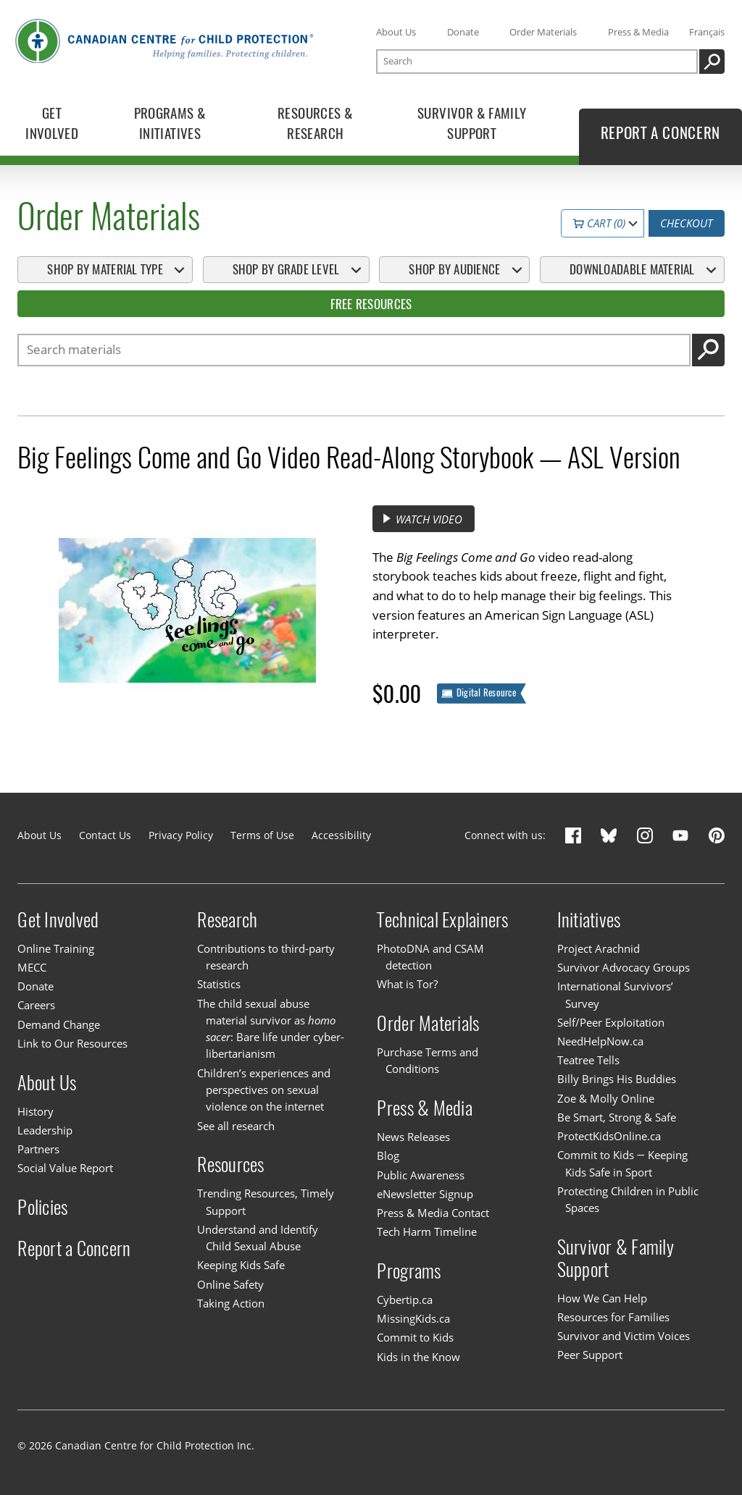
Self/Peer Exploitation (610, 1022)
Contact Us (105, 835)
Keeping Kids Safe (241, 1265)
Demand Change (58, 1024)
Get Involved (58, 919)
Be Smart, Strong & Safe (616, 1117)
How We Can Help (602, 1298)
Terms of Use (262, 835)
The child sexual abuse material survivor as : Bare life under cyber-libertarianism (270, 1028)
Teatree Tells (588, 1060)
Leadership (44, 1130)
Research (227, 919)
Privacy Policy (181, 835)
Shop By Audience (454, 269)
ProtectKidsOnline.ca (609, 1136)
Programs (409, 1271)
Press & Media (638, 31)
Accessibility (341, 835)
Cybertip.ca (405, 1299)
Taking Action (230, 1303)
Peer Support (589, 1354)
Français (707, 31)
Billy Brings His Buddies (616, 1078)
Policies (42, 1207)
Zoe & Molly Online (605, 1098)
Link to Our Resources (72, 1043)
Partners (38, 1149)
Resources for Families (613, 1317)
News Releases (413, 1136)
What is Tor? (407, 984)
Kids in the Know (418, 1356)
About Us (396, 31)
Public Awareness (420, 1175)
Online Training (55, 948)
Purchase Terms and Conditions (427, 1060)
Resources (230, 1164)
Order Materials (543, 31)
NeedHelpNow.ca (600, 1041)
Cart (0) (599, 223)
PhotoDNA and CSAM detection (430, 956)
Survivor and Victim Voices (623, 1335)
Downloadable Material (632, 269)
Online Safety (230, 1284)
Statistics (219, 984)
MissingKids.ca (413, 1318)
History (35, 1111)
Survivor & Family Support (615, 1258)
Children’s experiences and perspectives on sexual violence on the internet (263, 1090)
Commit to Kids (415, 1337)
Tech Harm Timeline (427, 1231)
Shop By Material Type (104, 269)
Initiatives (589, 919)
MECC (31, 967)
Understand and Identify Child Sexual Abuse (257, 1237)
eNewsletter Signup (425, 1194)
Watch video (421, 519)
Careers (36, 1005)
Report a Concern (73, 1247)
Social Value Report (65, 1168)
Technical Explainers (442, 919)
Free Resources (371, 304)
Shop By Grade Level (286, 269)
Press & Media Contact (433, 1212)
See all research (236, 1126)
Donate (463, 31)
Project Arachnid (598, 948)
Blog (388, 1155)
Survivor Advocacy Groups (623, 967)
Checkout (686, 223)
